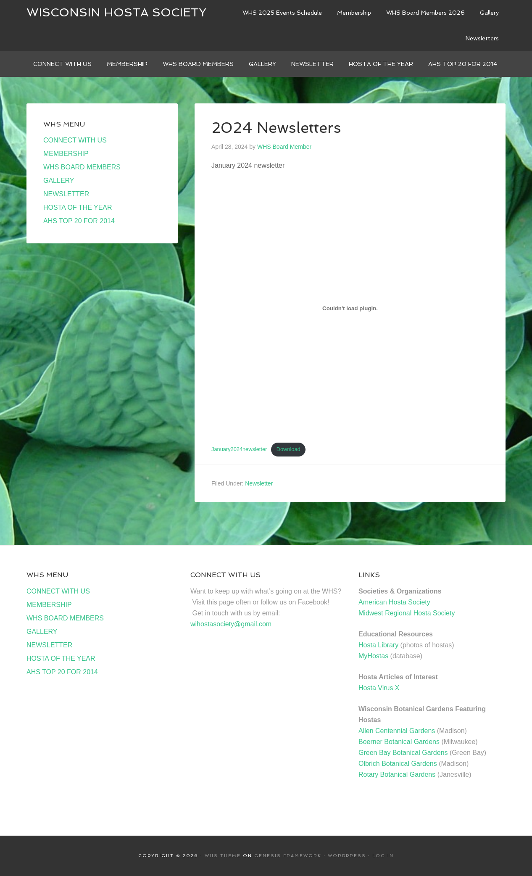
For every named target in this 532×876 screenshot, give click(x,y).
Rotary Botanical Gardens (396, 774)
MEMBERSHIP (66, 153)
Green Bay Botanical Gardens (403, 752)
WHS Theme (223, 855)
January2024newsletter (239, 449)
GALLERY (58, 180)
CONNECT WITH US (75, 140)
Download (288, 449)
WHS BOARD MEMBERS (82, 167)
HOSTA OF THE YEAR (77, 207)
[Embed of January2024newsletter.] (350, 308)
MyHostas (373, 656)
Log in (383, 855)
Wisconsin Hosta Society (116, 12)
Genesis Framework (287, 855)
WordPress (347, 855)
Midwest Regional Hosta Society (406, 613)
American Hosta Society (394, 602)
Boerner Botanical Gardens (399, 741)
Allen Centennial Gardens (396, 730)
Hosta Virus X (379, 687)
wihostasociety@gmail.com (230, 624)
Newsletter (259, 483)
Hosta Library (378, 645)
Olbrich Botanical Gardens (397, 763)
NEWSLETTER (66, 194)
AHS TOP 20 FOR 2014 (79, 220)
